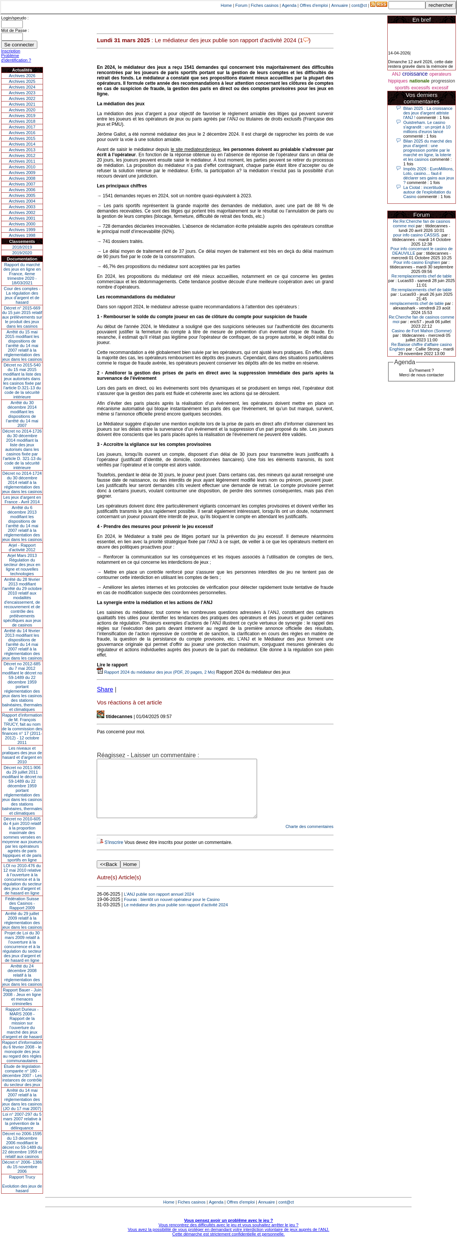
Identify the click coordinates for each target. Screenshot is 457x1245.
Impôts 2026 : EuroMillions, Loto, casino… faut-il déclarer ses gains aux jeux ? (428, 176)
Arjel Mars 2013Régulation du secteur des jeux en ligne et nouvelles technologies (22, 564)
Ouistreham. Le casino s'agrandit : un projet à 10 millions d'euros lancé (427, 127)
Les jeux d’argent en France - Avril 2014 (22, 499)
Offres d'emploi (314, 5)
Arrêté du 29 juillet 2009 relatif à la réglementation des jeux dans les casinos (22, 920)
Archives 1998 (22, 235)
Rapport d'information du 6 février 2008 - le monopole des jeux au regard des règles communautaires (22, 1051)
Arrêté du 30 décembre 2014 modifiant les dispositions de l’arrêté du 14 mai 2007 (22, 414)
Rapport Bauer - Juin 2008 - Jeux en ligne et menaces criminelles (22, 997)
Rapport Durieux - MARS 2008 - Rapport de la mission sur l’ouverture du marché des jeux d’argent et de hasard (22, 1023)
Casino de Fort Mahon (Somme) (421, 330)
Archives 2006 (22, 189)
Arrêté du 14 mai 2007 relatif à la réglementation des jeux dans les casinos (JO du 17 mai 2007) (22, 1099)
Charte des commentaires (310, 838)
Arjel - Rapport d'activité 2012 (22, 547)
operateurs (440, 74)
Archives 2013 (22, 149)
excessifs (420, 87)
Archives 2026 (22, 75)
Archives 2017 (22, 127)
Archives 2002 (22, 212)
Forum (241, 5)
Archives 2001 (22, 218)
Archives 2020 (22, 110)
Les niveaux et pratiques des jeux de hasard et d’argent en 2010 (22, 755)
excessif (440, 87)
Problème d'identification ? (16, 57)
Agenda (289, 5)
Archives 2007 (22, 184)
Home (226, 5)
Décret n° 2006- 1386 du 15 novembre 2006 (22, 1167)
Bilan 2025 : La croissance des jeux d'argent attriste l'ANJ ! (427, 113)
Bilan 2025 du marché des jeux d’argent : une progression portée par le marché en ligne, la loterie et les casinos (427, 150)
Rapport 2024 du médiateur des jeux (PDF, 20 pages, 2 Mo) (156, 672)
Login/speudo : (15, 18)
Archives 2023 (22, 92)
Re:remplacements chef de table (421, 276)
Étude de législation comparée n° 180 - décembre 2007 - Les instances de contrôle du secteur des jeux (22, 1075)
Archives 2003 (22, 207)
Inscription (10, 51)
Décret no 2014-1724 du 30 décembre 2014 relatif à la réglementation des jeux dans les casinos (22, 482)
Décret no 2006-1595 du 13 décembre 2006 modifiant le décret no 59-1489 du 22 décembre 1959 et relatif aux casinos (22, 1145)
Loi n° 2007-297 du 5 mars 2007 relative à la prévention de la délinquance (22, 1121)
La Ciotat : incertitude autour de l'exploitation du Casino (427, 192)
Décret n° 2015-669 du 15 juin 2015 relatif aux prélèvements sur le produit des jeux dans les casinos (22, 317)
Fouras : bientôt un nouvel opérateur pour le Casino (172, 911)
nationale (419, 81)
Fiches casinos (265, 5)
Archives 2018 (22, 121)
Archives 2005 (22, 195)
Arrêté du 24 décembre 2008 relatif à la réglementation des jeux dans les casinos (22, 975)
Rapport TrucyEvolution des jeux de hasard (22, 1184)
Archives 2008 (22, 178)
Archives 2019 (22, 115)
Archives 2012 (22, 155)
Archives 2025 (22, 81)
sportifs (402, 87)
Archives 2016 (22, 132)
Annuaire (339, 5)
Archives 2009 (22, 172)
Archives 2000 (22, 224)
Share (105, 689)
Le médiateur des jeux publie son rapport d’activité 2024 (176, 916)
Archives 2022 (22, 98)
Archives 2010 (22, 167)
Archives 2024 (22, 87)
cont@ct (359, 5)
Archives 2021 (22, 104)
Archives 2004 (22, 201)
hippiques (397, 81)
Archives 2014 (22, 144)
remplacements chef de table (417, 303)
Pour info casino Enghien (416, 262)
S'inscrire (113, 853)
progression (443, 81)
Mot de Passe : (15, 30)
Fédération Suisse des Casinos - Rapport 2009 (22, 903)
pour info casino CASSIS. (416, 235)
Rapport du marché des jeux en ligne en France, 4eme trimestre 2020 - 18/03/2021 (22, 273)
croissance (415, 74)
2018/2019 (22, 247)
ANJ (396, 74)
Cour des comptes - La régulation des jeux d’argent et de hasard (22, 295)
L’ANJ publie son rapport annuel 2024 (159, 905)
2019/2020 (22, 253)
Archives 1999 (22, 229)
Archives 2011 (22, 161)
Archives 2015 (22, 138)
